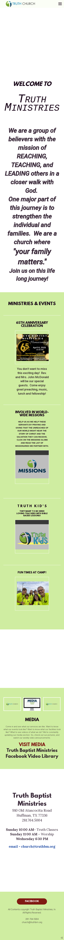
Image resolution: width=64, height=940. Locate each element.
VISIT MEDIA (32, 745)
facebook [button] (32, 901)
